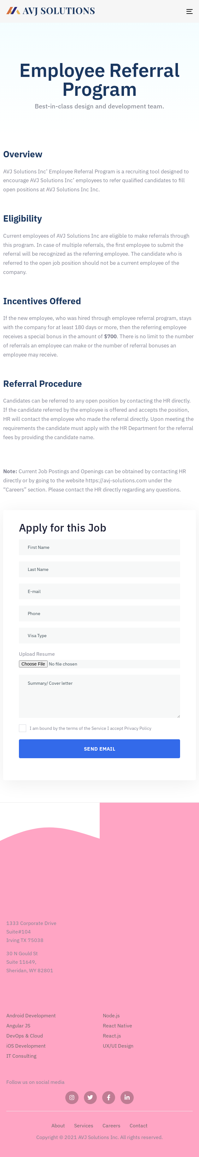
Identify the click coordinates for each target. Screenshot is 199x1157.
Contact (139, 1125)
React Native (117, 1025)
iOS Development (26, 1046)
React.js (112, 1035)
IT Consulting (21, 1056)
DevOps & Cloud (24, 1035)
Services (83, 1125)
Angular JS (18, 1025)
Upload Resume (37, 654)
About (58, 1125)
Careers (111, 1125)
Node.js (111, 1015)
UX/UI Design (118, 1046)
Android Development (31, 1015)
